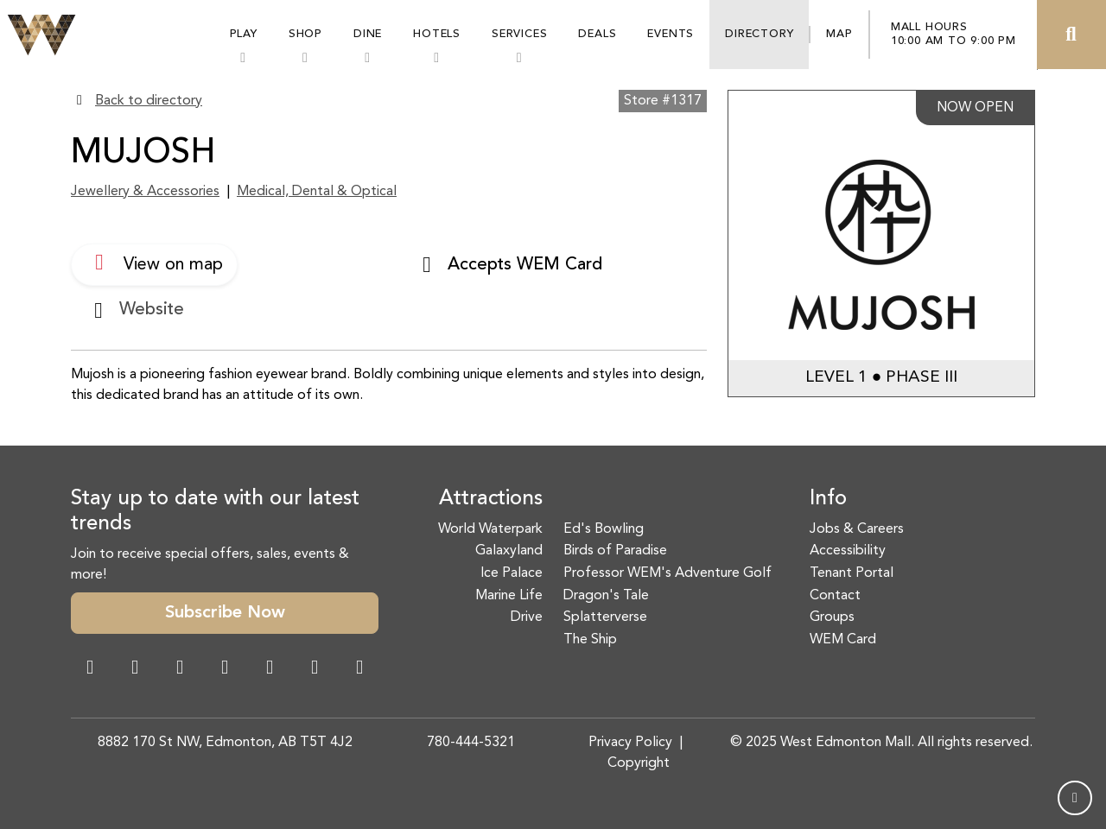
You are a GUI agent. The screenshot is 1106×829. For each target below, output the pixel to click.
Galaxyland (509, 551)
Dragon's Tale (606, 596)
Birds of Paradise (615, 551)
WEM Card (843, 640)
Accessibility (848, 551)
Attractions (491, 499)
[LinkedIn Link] (359, 669)
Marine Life (509, 596)
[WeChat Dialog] (270, 669)
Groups (832, 617)
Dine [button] (367, 34)
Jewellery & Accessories (145, 192)
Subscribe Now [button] (225, 613)
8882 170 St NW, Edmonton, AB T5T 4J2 (225, 743)
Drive (527, 617)
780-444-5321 (471, 743)
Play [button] (243, 34)
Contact (835, 596)
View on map (154, 262)
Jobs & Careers (857, 529)
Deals (597, 34)
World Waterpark (490, 529)
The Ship (590, 640)
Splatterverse (605, 617)
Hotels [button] (437, 34)
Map (839, 34)
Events (670, 34)
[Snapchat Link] (180, 669)
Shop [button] (305, 34)
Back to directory (148, 101)
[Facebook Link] (90, 669)
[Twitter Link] (225, 669)
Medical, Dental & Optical (317, 192)
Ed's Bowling (603, 529)
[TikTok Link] (315, 669)
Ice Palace (511, 573)
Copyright (638, 763)
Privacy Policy (630, 743)
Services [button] (519, 34)
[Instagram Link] (135, 669)
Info (828, 499)
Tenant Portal (851, 573)
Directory (759, 34)
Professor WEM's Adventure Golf (667, 573)
